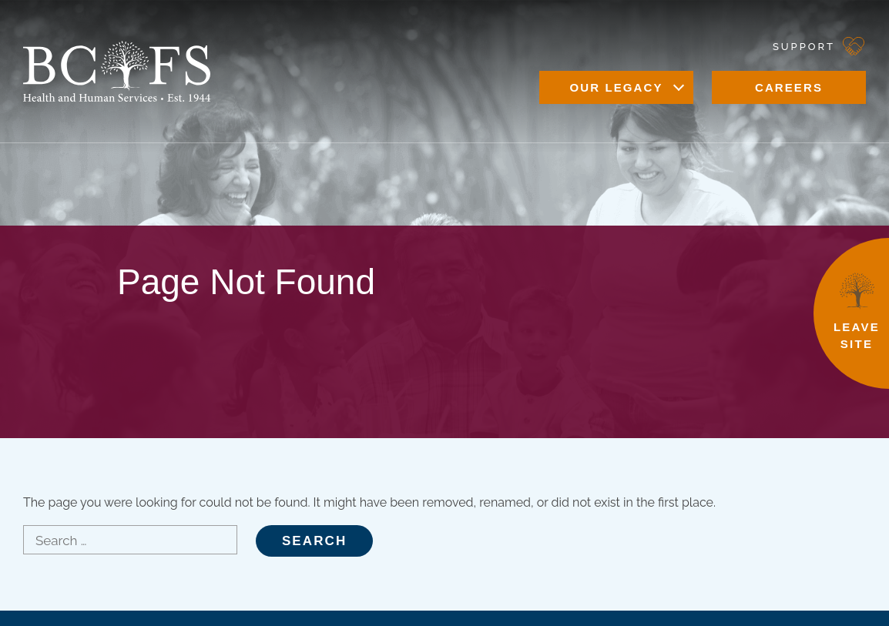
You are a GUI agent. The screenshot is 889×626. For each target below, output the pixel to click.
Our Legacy (616, 87)
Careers (789, 87)
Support (804, 46)
